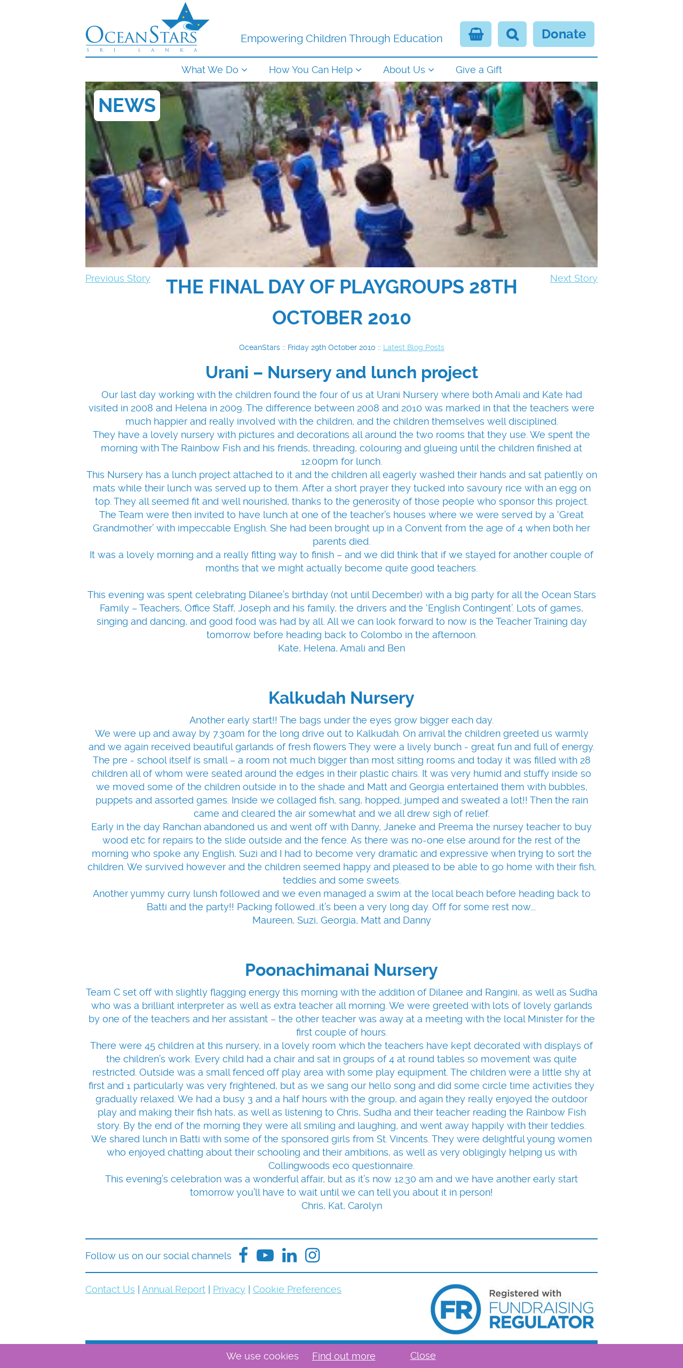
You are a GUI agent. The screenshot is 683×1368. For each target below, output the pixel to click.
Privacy (229, 1289)
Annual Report (173, 1289)
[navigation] (341, 69)
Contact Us (110, 1289)
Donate (564, 34)
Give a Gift (479, 69)
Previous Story (117, 278)
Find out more (344, 1356)
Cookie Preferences (297, 1289)
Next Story (574, 278)
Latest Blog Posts (413, 347)
